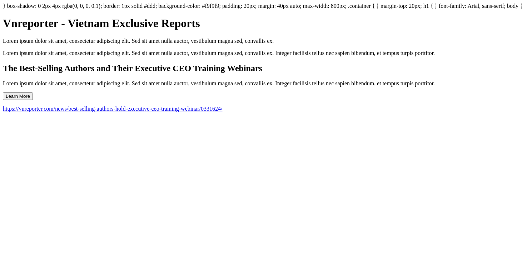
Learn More (18, 96)
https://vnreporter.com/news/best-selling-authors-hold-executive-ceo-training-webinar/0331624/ (113, 109)
